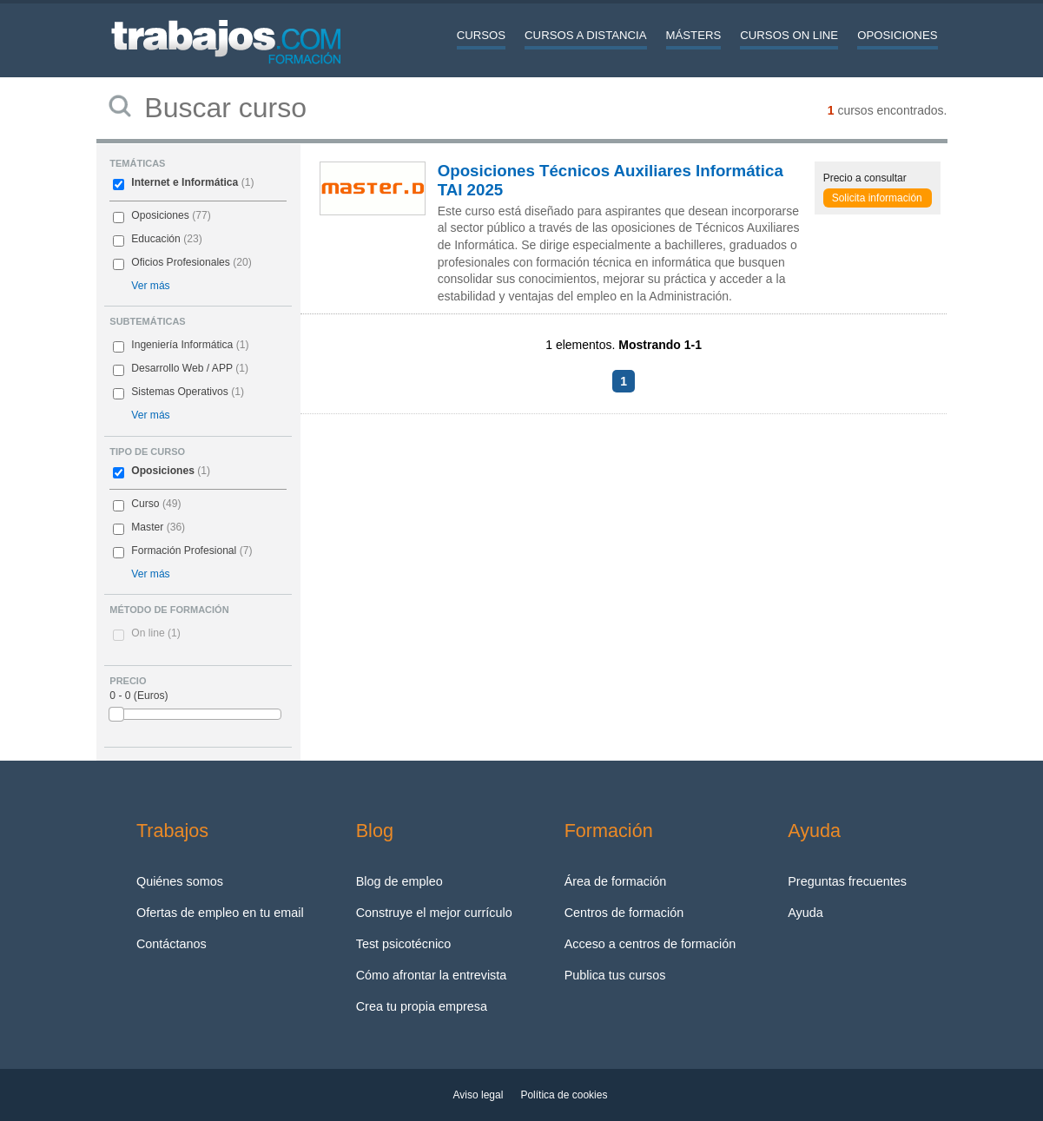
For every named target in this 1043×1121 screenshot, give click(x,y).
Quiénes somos (179, 881)
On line (155, 633)
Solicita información (877, 198)
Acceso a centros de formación (650, 944)
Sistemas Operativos (179, 392)
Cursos (481, 35)
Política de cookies (563, 1095)
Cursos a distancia (585, 35)
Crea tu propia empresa (421, 1006)
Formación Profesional (183, 550)
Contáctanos (171, 944)
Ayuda (805, 913)
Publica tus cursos (615, 975)
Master (147, 527)
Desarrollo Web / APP (182, 368)
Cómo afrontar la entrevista (431, 975)
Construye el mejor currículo (434, 913)
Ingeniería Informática (182, 345)
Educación (155, 239)
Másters (694, 35)
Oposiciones (897, 35)
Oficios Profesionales (180, 262)
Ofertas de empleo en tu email (220, 913)
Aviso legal (478, 1095)
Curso (145, 504)
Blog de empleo (399, 881)
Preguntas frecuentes (847, 881)
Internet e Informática (184, 182)
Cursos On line (789, 35)
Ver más (150, 286)
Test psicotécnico (404, 944)
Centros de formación (624, 913)
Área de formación (615, 881)
